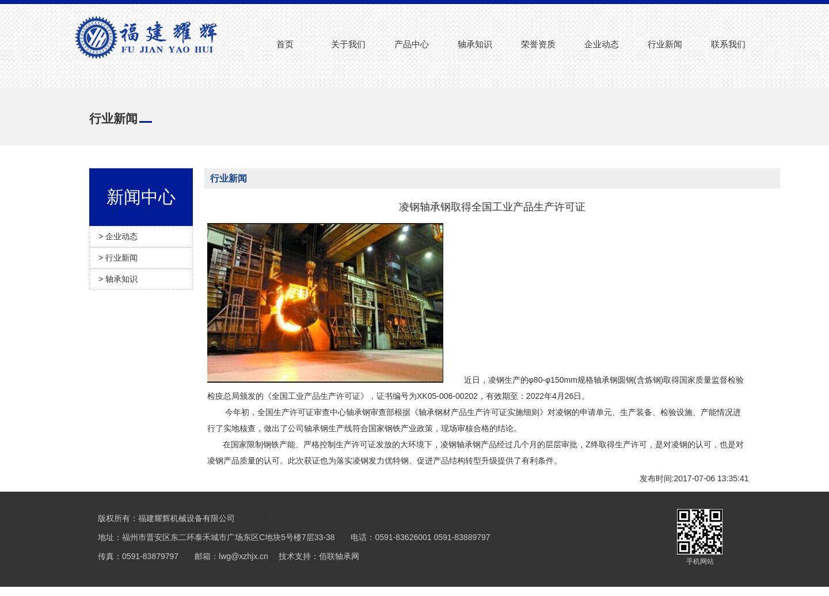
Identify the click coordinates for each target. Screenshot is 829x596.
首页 (285, 44)
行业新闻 (665, 44)
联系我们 (728, 44)
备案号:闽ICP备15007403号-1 (306, 518)
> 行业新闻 (118, 257)
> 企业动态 (118, 236)
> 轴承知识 (118, 279)
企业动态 (601, 44)
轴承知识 (475, 44)
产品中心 (411, 44)
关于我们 (348, 44)
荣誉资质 (538, 44)
